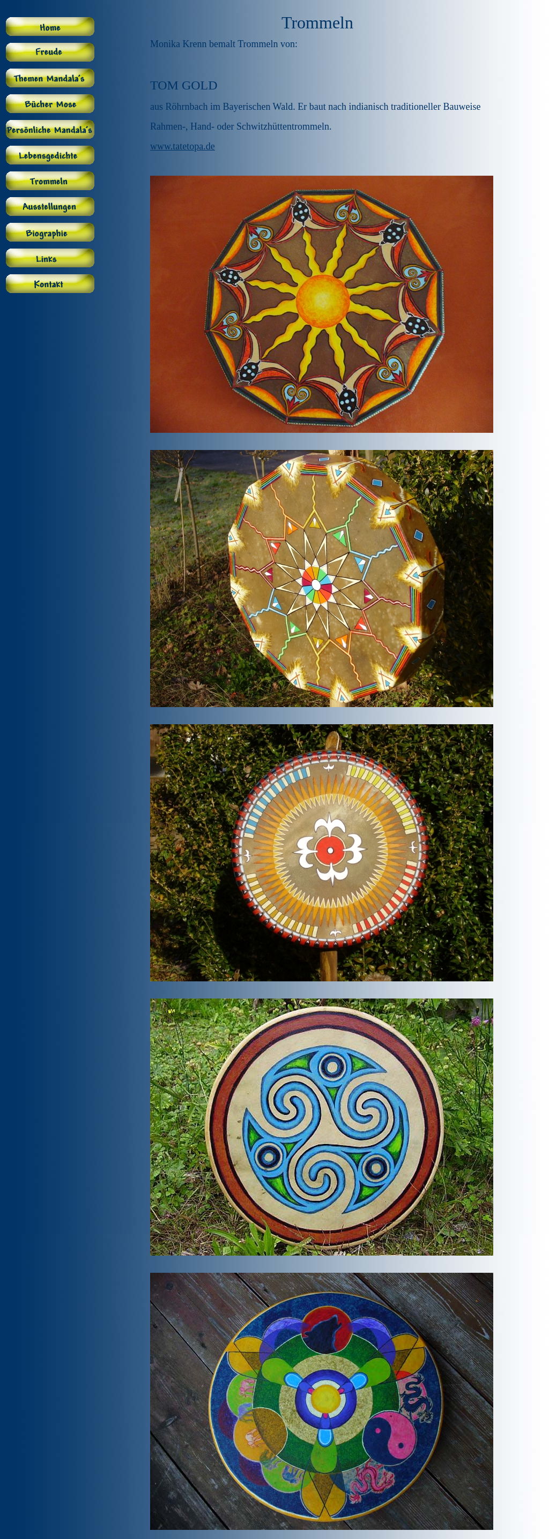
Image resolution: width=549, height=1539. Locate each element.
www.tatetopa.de (182, 146)
